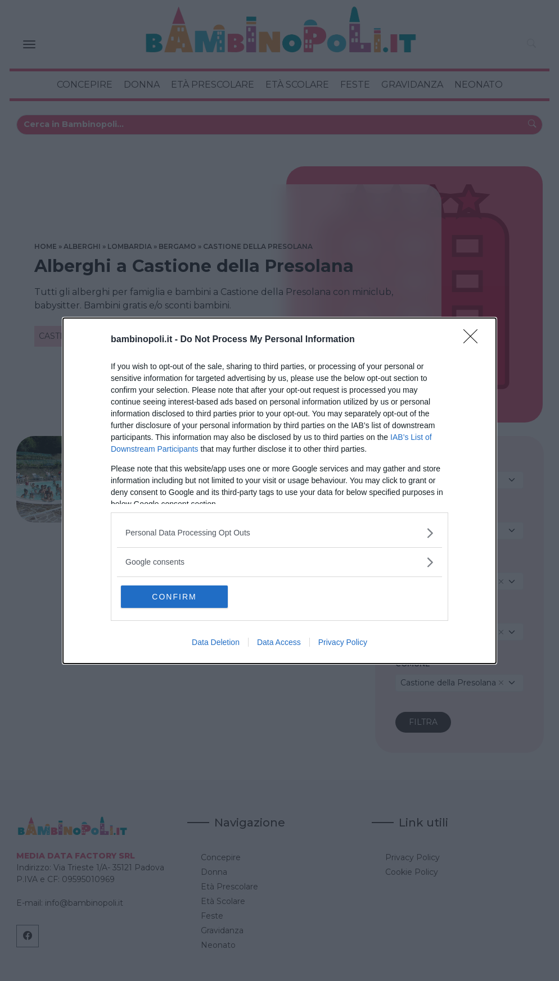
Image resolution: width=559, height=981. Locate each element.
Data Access (279, 642)
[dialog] (279, 491)
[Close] (474, 340)
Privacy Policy (342, 642)
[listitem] (279, 533)
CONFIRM (174, 596)
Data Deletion (216, 642)
